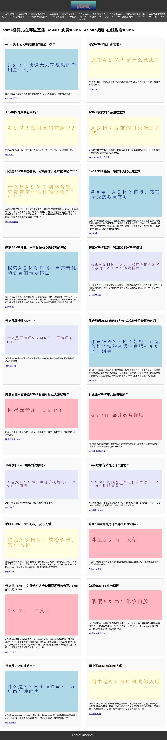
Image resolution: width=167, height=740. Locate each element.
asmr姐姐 (93, 380)
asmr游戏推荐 (95, 295)
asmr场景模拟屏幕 (125, 17)
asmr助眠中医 (95, 714)
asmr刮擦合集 (11, 222)
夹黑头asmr (83, 14)
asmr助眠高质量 (38, 14)
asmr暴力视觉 (57, 17)
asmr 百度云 (10, 652)
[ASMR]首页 (9, 14)
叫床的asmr (95, 17)
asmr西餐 (23, 14)
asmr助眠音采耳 (96, 510)
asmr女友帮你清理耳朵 (99, 157)
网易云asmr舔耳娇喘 (135, 14)
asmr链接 (93, 233)
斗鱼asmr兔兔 (95, 569)
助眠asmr (9, 572)
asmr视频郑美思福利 (37, 17)
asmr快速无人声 (12, 98)
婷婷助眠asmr (115, 14)
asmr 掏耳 (9, 155)
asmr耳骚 (9, 307)
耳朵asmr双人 (99, 14)
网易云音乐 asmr (13, 439)
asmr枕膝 (72, 17)
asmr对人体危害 (17, 17)
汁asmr (141, 17)
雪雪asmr (109, 17)
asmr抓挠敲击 (68, 14)
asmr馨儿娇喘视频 (97, 451)
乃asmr (83, 17)
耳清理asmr (10, 366)
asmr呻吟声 (10, 723)
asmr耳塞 (152, 17)
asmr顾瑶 (9, 507)
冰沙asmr (93, 89)
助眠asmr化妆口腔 (97, 633)
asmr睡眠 (54, 14)
